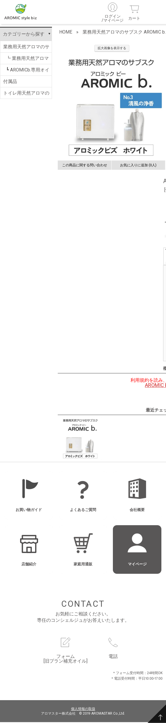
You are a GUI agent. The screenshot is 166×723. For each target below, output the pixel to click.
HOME (65, 33)
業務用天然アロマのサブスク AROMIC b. (26, 49)
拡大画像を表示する (112, 49)
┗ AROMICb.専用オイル (27, 72)
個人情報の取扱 (83, 709)
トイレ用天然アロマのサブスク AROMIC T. (26, 95)
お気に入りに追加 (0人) (138, 166)
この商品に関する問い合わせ (84, 166)
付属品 (10, 82)
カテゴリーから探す (23, 35)
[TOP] (157, 713)
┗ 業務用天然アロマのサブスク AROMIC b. (27, 60)
